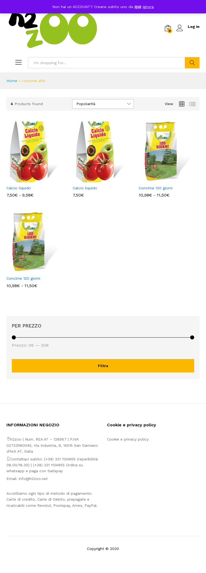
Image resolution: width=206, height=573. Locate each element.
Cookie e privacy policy (128, 439)
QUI (137, 7)
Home (11, 81)
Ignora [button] (148, 7)
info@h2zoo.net (33, 478)
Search (192, 62)
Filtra (103, 366)
